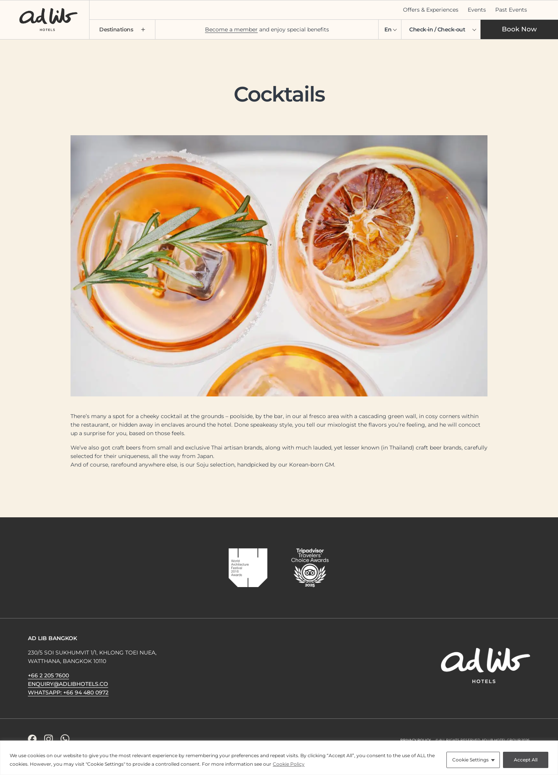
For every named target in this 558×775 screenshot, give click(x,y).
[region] (279, 758)
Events (477, 9)
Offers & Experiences (430, 9)
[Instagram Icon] (48, 738)
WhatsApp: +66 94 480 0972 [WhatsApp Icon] (68, 692)
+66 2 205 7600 (48, 675)
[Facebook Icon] (32, 738)
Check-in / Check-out (437, 29)
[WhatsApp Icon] (64, 738)
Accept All (525, 760)
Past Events (511, 9)
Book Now (519, 29)
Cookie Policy (289, 764)
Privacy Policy (415, 740)
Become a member (231, 29)
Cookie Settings (470, 760)
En (387, 29)
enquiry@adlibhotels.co (68, 683)
